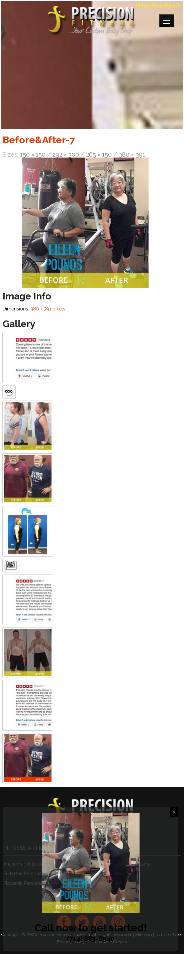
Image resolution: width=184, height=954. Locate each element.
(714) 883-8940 (157, 4)
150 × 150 (32, 154)
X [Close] (174, 812)
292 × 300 (66, 154)
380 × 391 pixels (47, 308)
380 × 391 (132, 154)
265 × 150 (99, 154)
